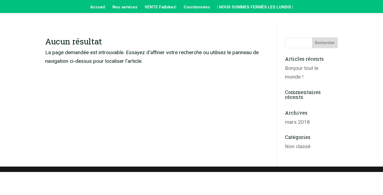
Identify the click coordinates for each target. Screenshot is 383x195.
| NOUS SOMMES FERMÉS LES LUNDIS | (255, 7)
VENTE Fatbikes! (160, 7)
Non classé (297, 146)
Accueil (97, 7)
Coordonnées (197, 7)
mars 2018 (297, 122)
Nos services (124, 7)
